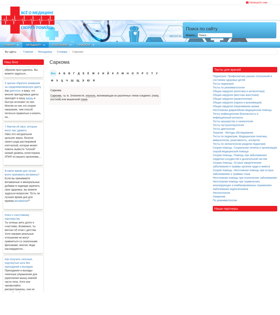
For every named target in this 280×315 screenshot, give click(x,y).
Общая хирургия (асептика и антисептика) (239, 91)
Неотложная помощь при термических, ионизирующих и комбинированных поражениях (242, 183)
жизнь (29, 99)
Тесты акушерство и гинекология (233, 121)
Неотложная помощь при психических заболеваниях (245, 177)
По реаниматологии (225, 200)
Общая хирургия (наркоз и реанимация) (237, 102)
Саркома (55, 90)
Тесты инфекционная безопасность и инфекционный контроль (235, 115)
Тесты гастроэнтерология (228, 125)
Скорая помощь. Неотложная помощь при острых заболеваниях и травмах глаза (243, 172)
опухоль (90, 95)
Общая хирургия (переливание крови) (236, 106)
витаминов (21, 201)
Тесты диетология (224, 128)
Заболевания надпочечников (230, 189)
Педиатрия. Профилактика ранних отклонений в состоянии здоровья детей (242, 78)
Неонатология (221, 192)
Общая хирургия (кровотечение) (232, 98)
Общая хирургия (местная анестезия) (236, 94)
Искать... (191, 35)
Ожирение (219, 196)
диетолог (15, 91)
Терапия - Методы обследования (233, 132)
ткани (84, 99)
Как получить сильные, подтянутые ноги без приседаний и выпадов (19, 264)
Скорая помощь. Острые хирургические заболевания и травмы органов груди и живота (241, 164)
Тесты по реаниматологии (229, 87)
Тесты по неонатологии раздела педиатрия (239, 143)
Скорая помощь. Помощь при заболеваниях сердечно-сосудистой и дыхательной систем (240, 157)
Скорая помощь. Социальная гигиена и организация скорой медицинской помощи (245, 149)
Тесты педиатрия (223, 83)
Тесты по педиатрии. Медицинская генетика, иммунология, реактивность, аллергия (240, 138)
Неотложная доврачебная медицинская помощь (242, 110)
